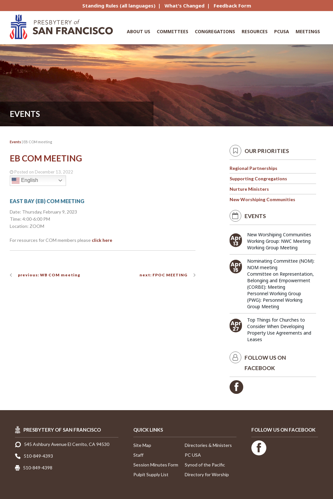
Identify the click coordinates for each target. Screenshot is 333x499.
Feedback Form (232, 5)
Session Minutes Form (155, 464)
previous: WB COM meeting (49, 274)
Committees (172, 31)
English (25, 181)
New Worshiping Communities (262, 199)
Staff (138, 455)
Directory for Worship (207, 474)
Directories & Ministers (208, 445)
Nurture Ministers (249, 189)
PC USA (193, 455)
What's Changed (185, 5)
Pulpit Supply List (150, 474)
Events (15, 142)
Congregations (215, 31)
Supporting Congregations (258, 178)
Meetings (308, 31)
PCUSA (281, 31)
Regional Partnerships (253, 168)
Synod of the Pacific (205, 464)
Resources (255, 31)
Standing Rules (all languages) (118, 5)
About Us (138, 31)
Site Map (142, 445)
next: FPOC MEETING (163, 274)
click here (102, 240)
